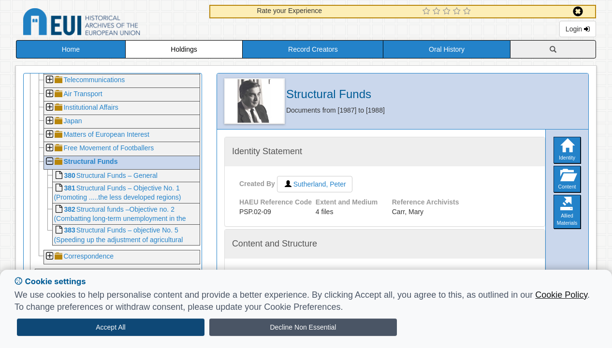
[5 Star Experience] (468, 11)
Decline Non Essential (303, 327)
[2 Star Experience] (438, 11)
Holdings (184, 49)
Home (71, 49)
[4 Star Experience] (458, 11)
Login (578, 29)
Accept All (110, 327)
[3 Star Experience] (448, 11)
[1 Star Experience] (428, 11)
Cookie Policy (561, 295)
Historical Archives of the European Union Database (108, 23)
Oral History (447, 49)
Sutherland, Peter (314, 184)
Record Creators (313, 49)
